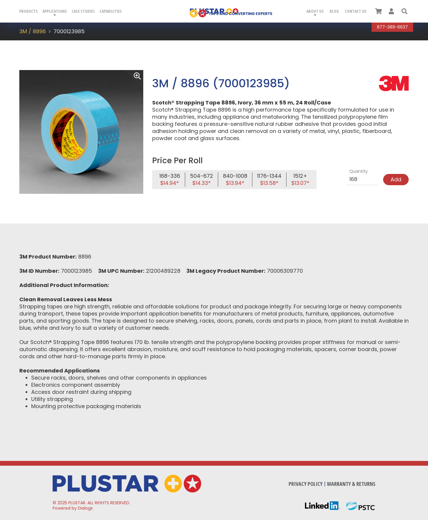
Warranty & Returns (351, 483)
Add (396, 179)
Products (28, 11)
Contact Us (355, 11)
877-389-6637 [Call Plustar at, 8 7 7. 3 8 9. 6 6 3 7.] (392, 27)
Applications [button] (55, 11)
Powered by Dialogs (73, 508)
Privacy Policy (305, 483)
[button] (404, 11)
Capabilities (111, 11)
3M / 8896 (32, 31)
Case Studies (83, 11)
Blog (334, 11)
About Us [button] (315, 11)
